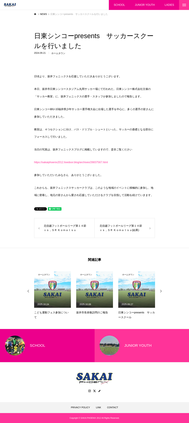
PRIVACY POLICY (80, 407)
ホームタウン (58, 53)
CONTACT (112, 407)
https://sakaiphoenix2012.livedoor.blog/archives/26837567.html (71, 162)
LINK (98, 407)
